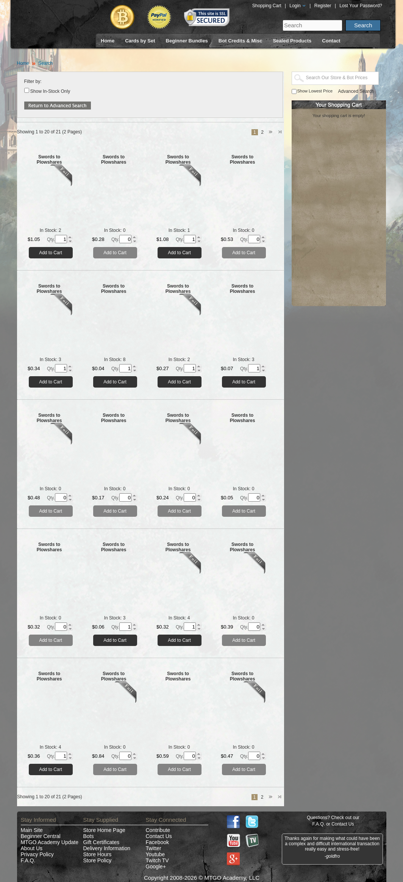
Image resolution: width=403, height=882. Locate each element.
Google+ (156, 866)
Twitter (153, 848)
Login (297, 5)
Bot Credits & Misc (240, 41)
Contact (331, 41)
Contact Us (159, 836)
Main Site (32, 830)
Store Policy (97, 860)
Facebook (157, 842)
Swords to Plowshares (49, 159)
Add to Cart (50, 252)
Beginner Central (41, 836)
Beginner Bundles (187, 41)
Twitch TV (157, 860)
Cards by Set (140, 41)
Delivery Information (107, 848)
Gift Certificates (101, 842)
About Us (32, 848)
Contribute (158, 830)
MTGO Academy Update (50, 842)
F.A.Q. (28, 860)
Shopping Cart (266, 5)
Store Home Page (104, 830)
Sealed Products (292, 41)
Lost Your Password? (360, 5)
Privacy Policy (37, 854)
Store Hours (97, 854)
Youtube (155, 854)
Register (322, 5)
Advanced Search (356, 91)
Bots (88, 836)
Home (107, 41)
